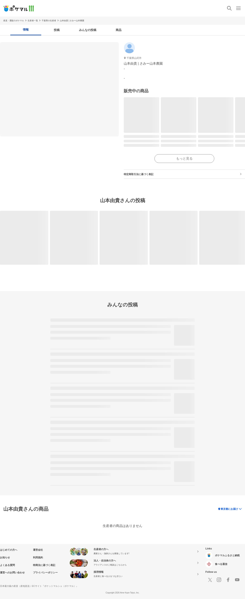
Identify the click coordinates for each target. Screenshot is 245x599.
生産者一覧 (33, 20)
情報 (26, 29)
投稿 (57, 30)
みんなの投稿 (87, 30)
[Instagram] (219, 579)
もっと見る (184, 158)
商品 (118, 30)
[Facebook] (228, 579)
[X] (209, 579)
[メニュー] (238, 8)
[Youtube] (237, 579)
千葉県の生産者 (49, 20)
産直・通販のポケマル (13, 20)
